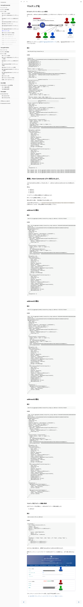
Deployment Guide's (5, 103)
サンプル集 (3, 11)
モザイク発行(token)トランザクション (10, 16)
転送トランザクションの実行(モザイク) (10, 19)
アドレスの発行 (6, 13)
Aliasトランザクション (7, 23)
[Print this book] (81, 1)
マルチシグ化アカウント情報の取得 (37, 503)
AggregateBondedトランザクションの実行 (10, 73)
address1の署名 (33, 210)
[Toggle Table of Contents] (21, 1)
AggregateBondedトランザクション (10, 28)
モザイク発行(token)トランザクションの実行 (10, 58)
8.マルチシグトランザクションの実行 (37, 11)
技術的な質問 (5, 89)
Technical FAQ (6, 97)
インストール (4, 7)
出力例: (28, 55)
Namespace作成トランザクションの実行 (10, 64)
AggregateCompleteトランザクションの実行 (10, 70)
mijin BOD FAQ (4, 93)
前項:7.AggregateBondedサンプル (48, 42)
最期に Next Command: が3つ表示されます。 (43, 179)
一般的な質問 (5, 87)
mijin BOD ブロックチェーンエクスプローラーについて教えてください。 (47, 596)
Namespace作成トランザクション (10, 21)
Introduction (3, 2)
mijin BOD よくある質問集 (7, 85)
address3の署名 (33, 399)
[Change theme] (24, 1)
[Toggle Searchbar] (26, 1)
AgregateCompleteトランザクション (10, 26)
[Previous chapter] (24, 602)
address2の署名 (33, 301)
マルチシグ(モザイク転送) (8, 32)
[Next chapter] (79, 602)
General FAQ (5, 95)
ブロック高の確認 (5, 9)
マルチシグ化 (5, 30)
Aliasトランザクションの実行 (9, 67)
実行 (28, 48)
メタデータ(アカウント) (8, 34)
